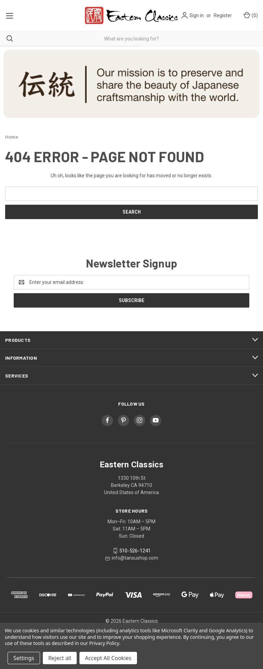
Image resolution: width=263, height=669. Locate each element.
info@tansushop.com (135, 558)
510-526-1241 (135, 551)
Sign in (196, 15)
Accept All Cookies (108, 658)
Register (223, 15)
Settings (23, 658)
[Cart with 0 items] (250, 15)
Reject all (59, 658)
